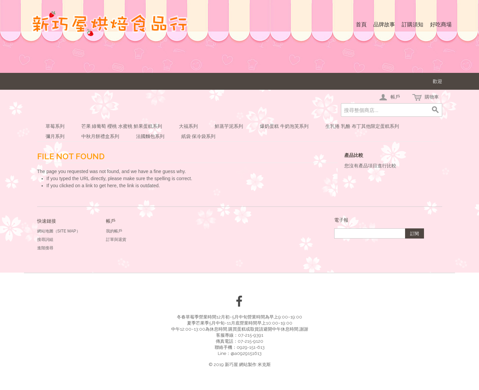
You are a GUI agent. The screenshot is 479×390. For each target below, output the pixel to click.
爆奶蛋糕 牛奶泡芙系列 (284, 126)
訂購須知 (412, 24)
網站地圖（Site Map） (58, 231)
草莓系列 (55, 126)
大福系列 (188, 126)
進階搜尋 (45, 248)
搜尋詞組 (45, 239)
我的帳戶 (114, 231)
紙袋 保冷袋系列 (198, 136)
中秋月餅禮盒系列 (100, 136)
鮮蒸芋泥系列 (229, 126)
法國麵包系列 (150, 136)
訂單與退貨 (116, 239)
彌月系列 (55, 136)
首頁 (361, 24)
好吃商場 (441, 24)
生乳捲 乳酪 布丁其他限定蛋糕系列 (362, 126)
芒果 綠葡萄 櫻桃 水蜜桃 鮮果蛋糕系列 (121, 126)
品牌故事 (384, 24)
